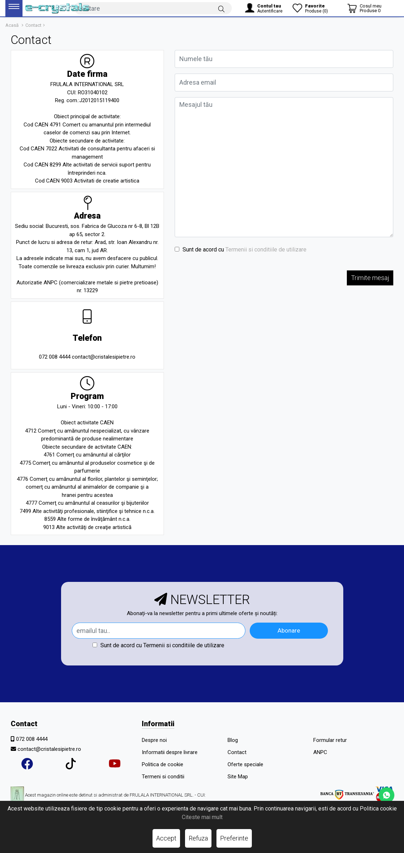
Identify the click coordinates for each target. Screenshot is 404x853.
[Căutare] (221, 9)
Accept (166, 838)
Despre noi (154, 740)
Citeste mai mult (202, 817)
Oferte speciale (245, 764)
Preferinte (234, 838)
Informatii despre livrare (170, 752)
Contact (33, 25)
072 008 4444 (32, 739)
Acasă (12, 25)
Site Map (238, 776)
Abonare (289, 630)
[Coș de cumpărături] (364, 8)
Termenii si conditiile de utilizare (265, 249)
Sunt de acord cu (240, 249)
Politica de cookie (162, 764)
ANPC (320, 752)
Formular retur (330, 740)
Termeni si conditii (163, 776)
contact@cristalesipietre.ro (49, 749)
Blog (233, 740)
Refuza (198, 838)
